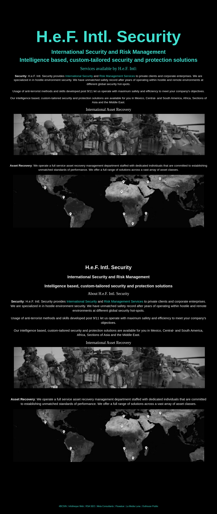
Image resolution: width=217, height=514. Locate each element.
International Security (79, 76)
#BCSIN (63, 506)
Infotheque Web (76, 506)
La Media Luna (133, 506)
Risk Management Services (117, 76)
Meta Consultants (105, 506)
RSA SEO (90, 506)
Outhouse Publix (150, 506)
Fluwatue (119, 506)
